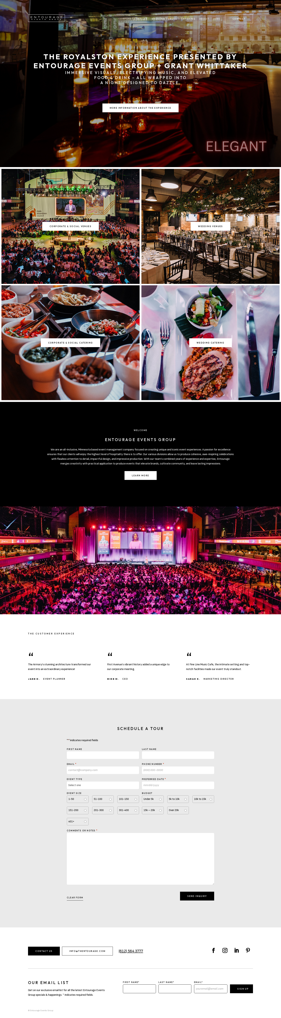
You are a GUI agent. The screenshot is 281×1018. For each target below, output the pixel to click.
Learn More (140, 475)
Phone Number (153, 764)
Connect (239, 18)
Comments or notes (82, 830)
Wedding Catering (210, 342)
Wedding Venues (164, 19)
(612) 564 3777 (131, 951)
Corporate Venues (133, 19)
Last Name (149, 749)
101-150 (124, 799)
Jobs (216, 19)
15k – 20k (149, 810)
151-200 (73, 810)
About (204, 19)
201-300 (99, 810)
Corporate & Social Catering (70, 342)
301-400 (124, 810)
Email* (198, 982)
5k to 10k (174, 799)
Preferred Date (154, 779)
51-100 (98, 799)
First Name (74, 749)
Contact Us (43, 951)
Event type (74, 779)
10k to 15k (200, 799)
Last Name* (166, 982)
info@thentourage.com (87, 951)
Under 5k (149, 799)
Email (72, 764)
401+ (71, 821)
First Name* (131, 982)
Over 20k (174, 810)
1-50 (71, 799)
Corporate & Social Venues (70, 226)
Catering (188, 19)
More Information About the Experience (140, 108)
